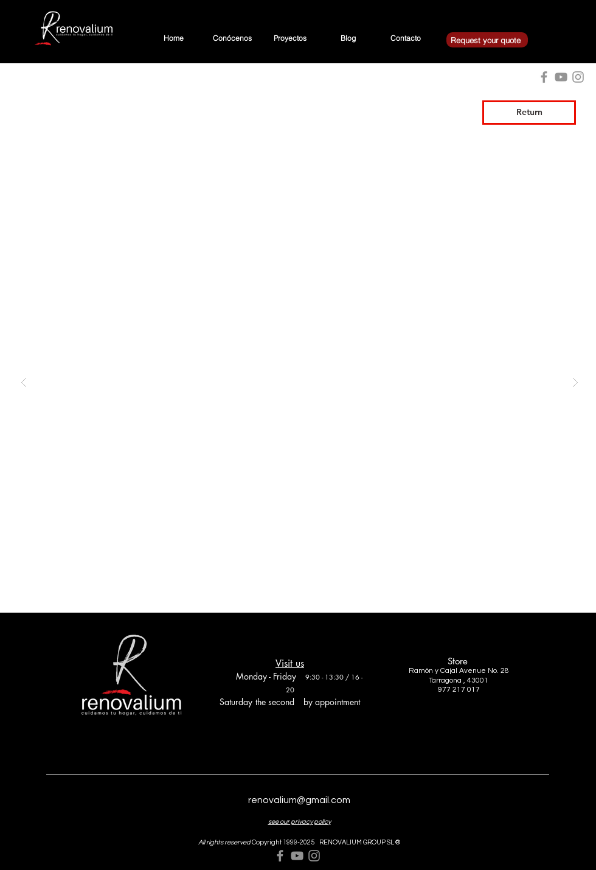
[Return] (529, 112)
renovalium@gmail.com (299, 800)
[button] (299, 382)
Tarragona (445, 680)
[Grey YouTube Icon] (297, 855)
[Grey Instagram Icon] (314, 855)
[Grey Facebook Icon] (280, 855)
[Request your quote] (487, 39)
